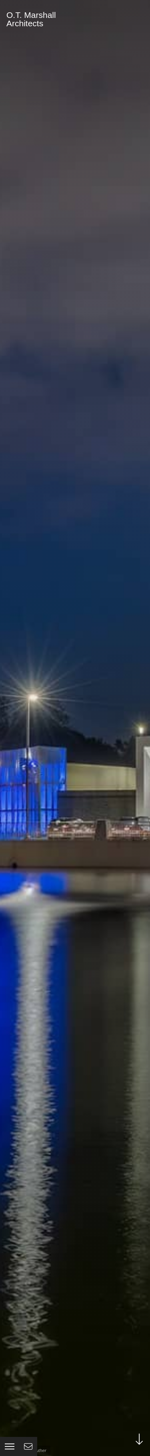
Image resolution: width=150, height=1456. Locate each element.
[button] (9, 1446)
